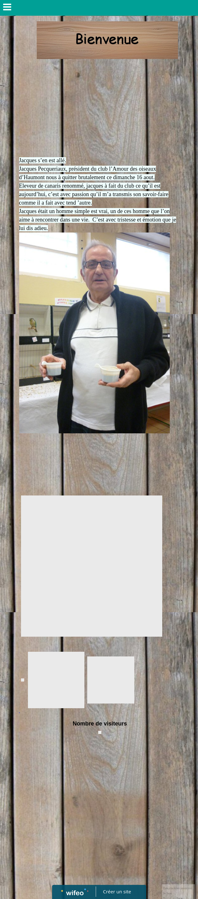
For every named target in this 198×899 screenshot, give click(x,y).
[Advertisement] (99, 109)
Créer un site (117, 891)
